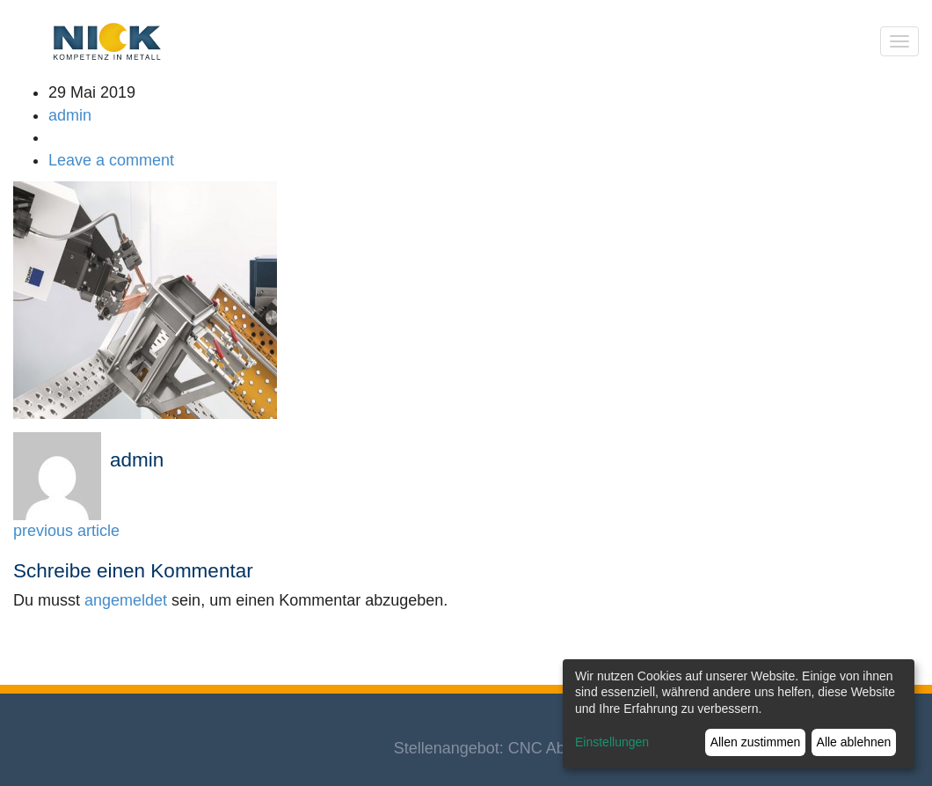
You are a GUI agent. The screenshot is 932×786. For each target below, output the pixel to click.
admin (69, 115)
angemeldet (125, 600)
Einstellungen (612, 742)
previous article (66, 531)
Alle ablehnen (854, 742)
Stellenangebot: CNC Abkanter (501, 748)
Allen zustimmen (755, 742)
